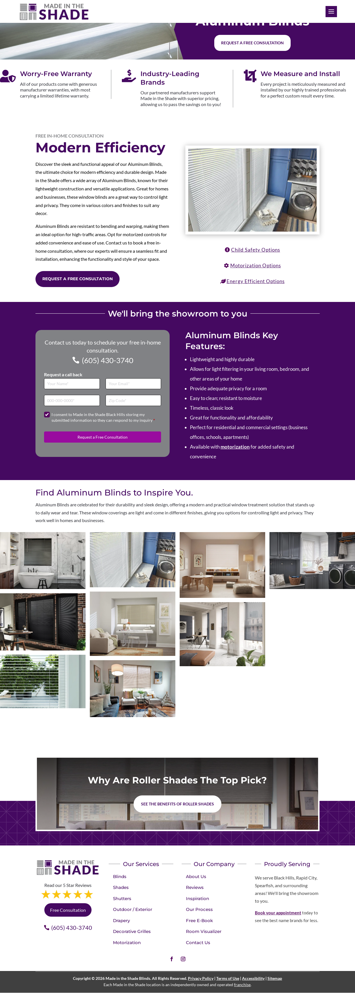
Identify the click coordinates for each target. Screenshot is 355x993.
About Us (196, 876)
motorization (235, 447)
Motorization (127, 942)
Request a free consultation (252, 42)
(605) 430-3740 (107, 360)
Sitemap (274, 978)
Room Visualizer (203, 931)
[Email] (133, 383)
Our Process (199, 909)
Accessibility (253, 978)
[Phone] (72, 400)
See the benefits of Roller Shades (177, 803)
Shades (121, 887)
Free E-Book (199, 920)
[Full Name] (72, 383)
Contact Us (198, 942)
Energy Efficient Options (256, 281)
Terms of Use (227, 978)
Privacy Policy (200, 978)
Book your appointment (278, 912)
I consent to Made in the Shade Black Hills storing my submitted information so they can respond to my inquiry (103, 417)
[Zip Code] (133, 400)
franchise (242, 984)
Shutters (122, 898)
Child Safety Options (255, 250)
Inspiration (197, 898)
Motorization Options (255, 265)
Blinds (119, 876)
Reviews (195, 887)
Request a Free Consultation (77, 278)
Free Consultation (68, 910)
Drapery (121, 920)
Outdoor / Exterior (132, 909)
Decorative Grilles (132, 931)
